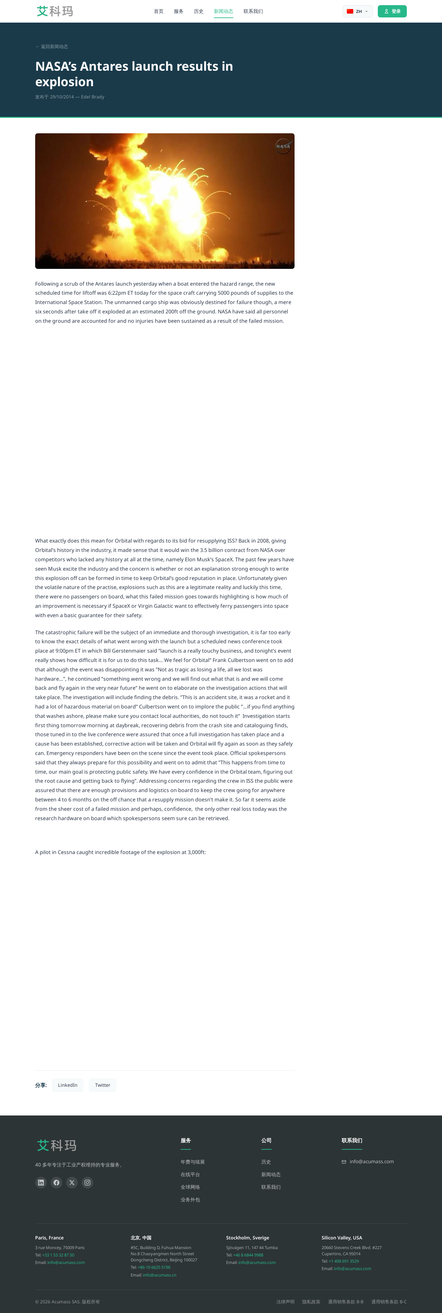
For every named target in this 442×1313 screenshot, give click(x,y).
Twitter (102, 1085)
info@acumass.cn (159, 1275)
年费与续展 (193, 1161)
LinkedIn (67, 1085)
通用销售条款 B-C (389, 1301)
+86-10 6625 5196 (154, 1267)
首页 (159, 11)
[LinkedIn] (41, 1182)
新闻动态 (223, 11)
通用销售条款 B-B (346, 1301)
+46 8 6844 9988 (248, 1255)
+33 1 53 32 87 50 (58, 1255)
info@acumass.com (66, 1262)
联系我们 (253, 11)
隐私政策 (311, 1301)
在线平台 (190, 1174)
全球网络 (190, 1187)
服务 (179, 11)
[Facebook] (56, 1182)
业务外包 (190, 1199)
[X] (72, 1182)
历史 (199, 11)
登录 (392, 11)
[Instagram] (87, 1182)
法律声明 (285, 1301)
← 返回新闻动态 (51, 46)
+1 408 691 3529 (344, 1261)
